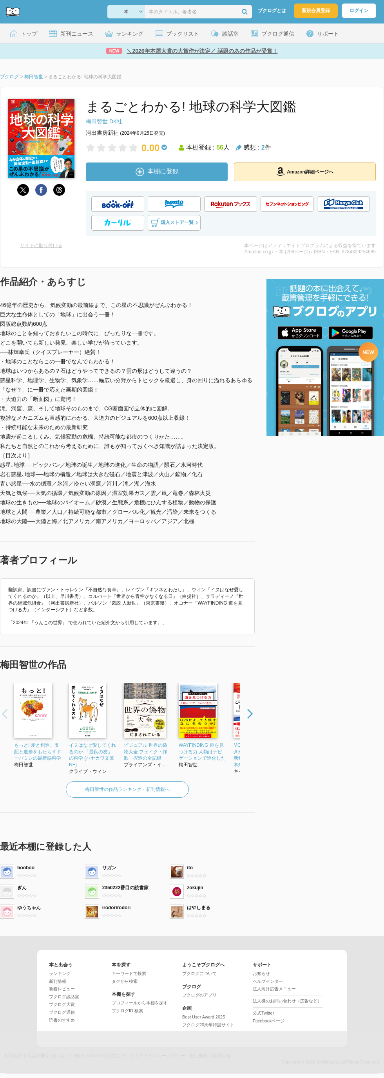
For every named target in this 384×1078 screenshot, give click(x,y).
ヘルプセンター (268, 981)
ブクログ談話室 (64, 996)
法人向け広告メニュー (274, 988)
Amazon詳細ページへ (304, 171)
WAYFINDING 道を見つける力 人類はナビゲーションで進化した (202, 751)
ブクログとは (272, 10)
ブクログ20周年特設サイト (208, 1024)
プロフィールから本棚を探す (140, 1002)
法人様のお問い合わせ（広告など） (287, 1001)
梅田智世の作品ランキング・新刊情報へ (127, 789)
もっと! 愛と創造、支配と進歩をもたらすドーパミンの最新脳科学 (37, 751)
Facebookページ (268, 1020)
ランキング (60, 973)
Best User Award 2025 (203, 1017)
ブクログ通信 (62, 1012)
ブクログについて (199, 973)
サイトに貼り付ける (41, 245)
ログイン (359, 10)
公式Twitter (263, 1013)
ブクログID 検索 (127, 1010)
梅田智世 (97, 121)
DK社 (115, 121)
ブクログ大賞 (62, 1004)
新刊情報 (57, 981)
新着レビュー (62, 988)
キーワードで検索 (129, 973)
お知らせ (261, 973)
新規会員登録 (316, 10)
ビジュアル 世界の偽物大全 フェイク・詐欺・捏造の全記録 (145, 751)
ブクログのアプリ (199, 995)
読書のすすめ (62, 1020)
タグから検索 (125, 981)
